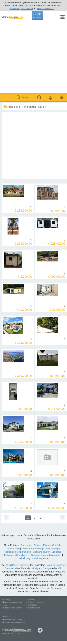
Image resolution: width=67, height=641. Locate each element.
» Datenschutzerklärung (12, 602)
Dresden (9, 568)
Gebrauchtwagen (39, 555)
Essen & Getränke (52, 545)
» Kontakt (30, 599)
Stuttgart (47, 568)
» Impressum (32, 605)
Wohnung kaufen (41, 551)
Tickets (37, 545)
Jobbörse (56, 551)
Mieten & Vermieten (31, 548)
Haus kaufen (22, 555)
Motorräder (55, 555)
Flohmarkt (9, 555)
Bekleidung (24, 558)
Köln (59, 568)
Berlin (14, 565)
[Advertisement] (33, 57)
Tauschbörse (13, 548)
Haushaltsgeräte (40, 558)
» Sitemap (6, 599)
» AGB (4, 605)
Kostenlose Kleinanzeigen (17, 551)
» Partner (6, 617)
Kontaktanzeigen (51, 548)
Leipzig (34, 568)
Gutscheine (26, 545)
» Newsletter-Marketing (12, 619)
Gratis (37, 15)
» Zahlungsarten (33, 608)
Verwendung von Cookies (21, 8)
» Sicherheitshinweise (35, 602)
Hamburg (50, 565)
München (61, 565)
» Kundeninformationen (12, 608)
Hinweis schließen (45, 8)
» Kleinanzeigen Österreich (13, 622)
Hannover (23, 565)
